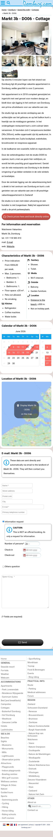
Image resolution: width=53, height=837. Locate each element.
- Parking (32, 695)
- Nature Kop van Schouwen (35, 740)
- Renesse (32, 718)
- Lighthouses (7, 762)
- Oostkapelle (34, 757)
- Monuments (7, 755)
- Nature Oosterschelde (38, 732)
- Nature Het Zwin (36, 800)
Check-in (9, 550)
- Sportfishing (34, 665)
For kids (4, 676)
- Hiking (4, 813)
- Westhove (6, 725)
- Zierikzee (32, 728)
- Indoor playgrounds (10, 777)
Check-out (10, 555)
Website (10, 246)
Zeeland (31, 710)
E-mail (10, 242)
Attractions (6, 769)
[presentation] (23, 635)
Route (30, 691)
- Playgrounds (7, 773)
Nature (4, 795)
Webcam (5, 684)
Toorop (31, 672)
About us (32, 808)
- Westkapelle (34, 764)
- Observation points (10, 766)
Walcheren (33, 746)
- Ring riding (33, 683)
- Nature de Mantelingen (39, 760)
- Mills (4, 758)
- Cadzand (32, 797)
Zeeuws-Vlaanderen (37, 786)
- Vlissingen (33, 778)
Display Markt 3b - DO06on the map (26, 409)
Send (22, 649)
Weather (5, 680)
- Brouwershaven (35, 721)
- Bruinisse (32, 725)
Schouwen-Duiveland (37, 714)
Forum (31, 702)
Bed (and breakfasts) (11, 707)
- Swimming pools (9, 806)
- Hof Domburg (8, 721)
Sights (4, 747)
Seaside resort (8, 673)
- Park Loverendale (9, 696)
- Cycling (5, 809)
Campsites (6, 710)
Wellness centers (9, 788)
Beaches (5, 744)
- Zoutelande (33, 768)
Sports (4, 802)
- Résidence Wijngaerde (12, 699)
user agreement (23, 831)
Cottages (5, 714)
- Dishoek (32, 775)
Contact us (33, 816)
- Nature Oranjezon (36, 753)
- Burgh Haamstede (37, 736)
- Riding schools (8, 820)
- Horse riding (7, 817)
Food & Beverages (36, 676)
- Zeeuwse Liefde (9, 728)
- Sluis (30, 793)
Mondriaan (33, 668)
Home (4, 665)
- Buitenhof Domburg (10, 718)
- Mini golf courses (10, 784)
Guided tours (7, 799)
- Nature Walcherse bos (39, 771)
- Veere (31, 749)
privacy (31, 831)
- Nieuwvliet (33, 789)
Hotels (4, 732)
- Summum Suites (9, 703)
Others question (12, 566)
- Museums (6, 751)
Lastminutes (7, 736)
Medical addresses (37, 698)
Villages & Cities (8, 791)
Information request (14, 521)
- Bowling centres (9, 780)
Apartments (6, 692)
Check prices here (26, 217)
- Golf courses (7, 824)
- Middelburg (33, 782)
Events (31, 679)
